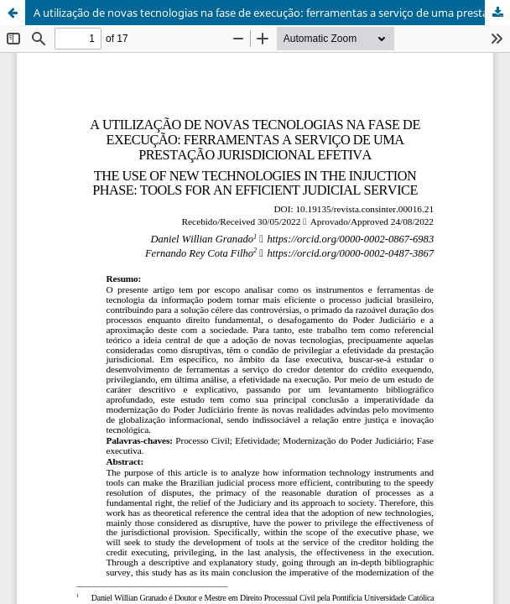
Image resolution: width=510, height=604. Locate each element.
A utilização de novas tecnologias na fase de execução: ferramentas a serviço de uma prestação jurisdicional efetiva (272, 12)
